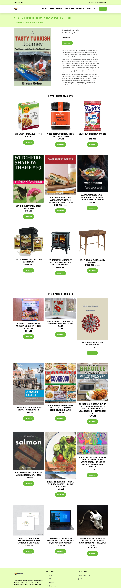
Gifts (52, 9)
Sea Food (77, 30)
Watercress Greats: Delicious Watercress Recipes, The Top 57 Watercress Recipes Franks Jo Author (60, 200)
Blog (96, 9)
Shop (103, 9)
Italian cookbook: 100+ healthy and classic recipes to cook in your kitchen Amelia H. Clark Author (60, 407)
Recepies (59, 9)
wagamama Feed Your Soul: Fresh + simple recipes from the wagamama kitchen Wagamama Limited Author (92, 197)
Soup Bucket (69, 9)
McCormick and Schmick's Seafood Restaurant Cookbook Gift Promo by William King (28, 326)
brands (44, 9)
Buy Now (67, 43)
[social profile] (22, 2)
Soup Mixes (80, 9)
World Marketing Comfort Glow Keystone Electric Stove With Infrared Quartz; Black (60, 262)
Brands (51, 575)
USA (92, 2)
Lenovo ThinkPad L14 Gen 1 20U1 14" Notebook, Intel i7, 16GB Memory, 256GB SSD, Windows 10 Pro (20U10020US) (60, 540)
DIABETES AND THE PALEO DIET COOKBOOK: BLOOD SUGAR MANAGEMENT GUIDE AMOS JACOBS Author (60, 484)
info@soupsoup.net (100, 2)
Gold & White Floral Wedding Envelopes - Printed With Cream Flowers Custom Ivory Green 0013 (28, 540)
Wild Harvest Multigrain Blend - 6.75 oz (28, 134)
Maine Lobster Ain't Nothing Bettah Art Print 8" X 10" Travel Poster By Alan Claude (60, 323)
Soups (89, 9)
